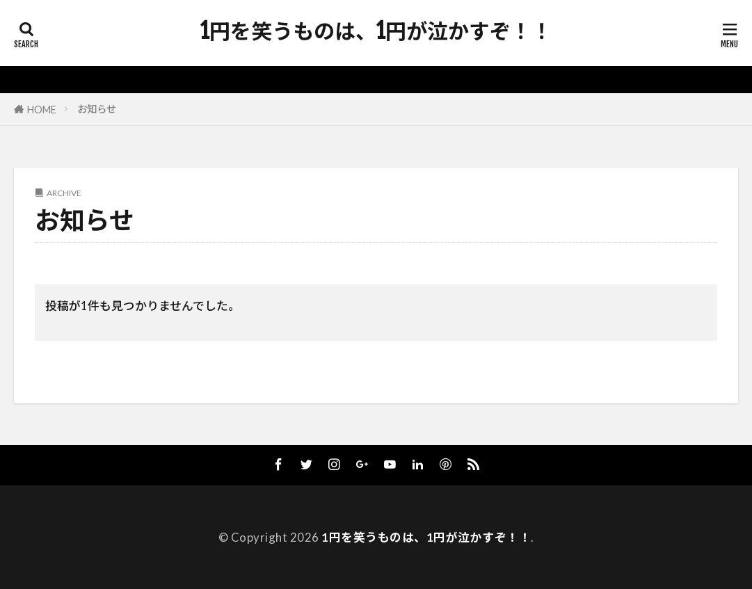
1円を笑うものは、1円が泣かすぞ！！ (376, 31)
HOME (41, 109)
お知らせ (96, 109)
